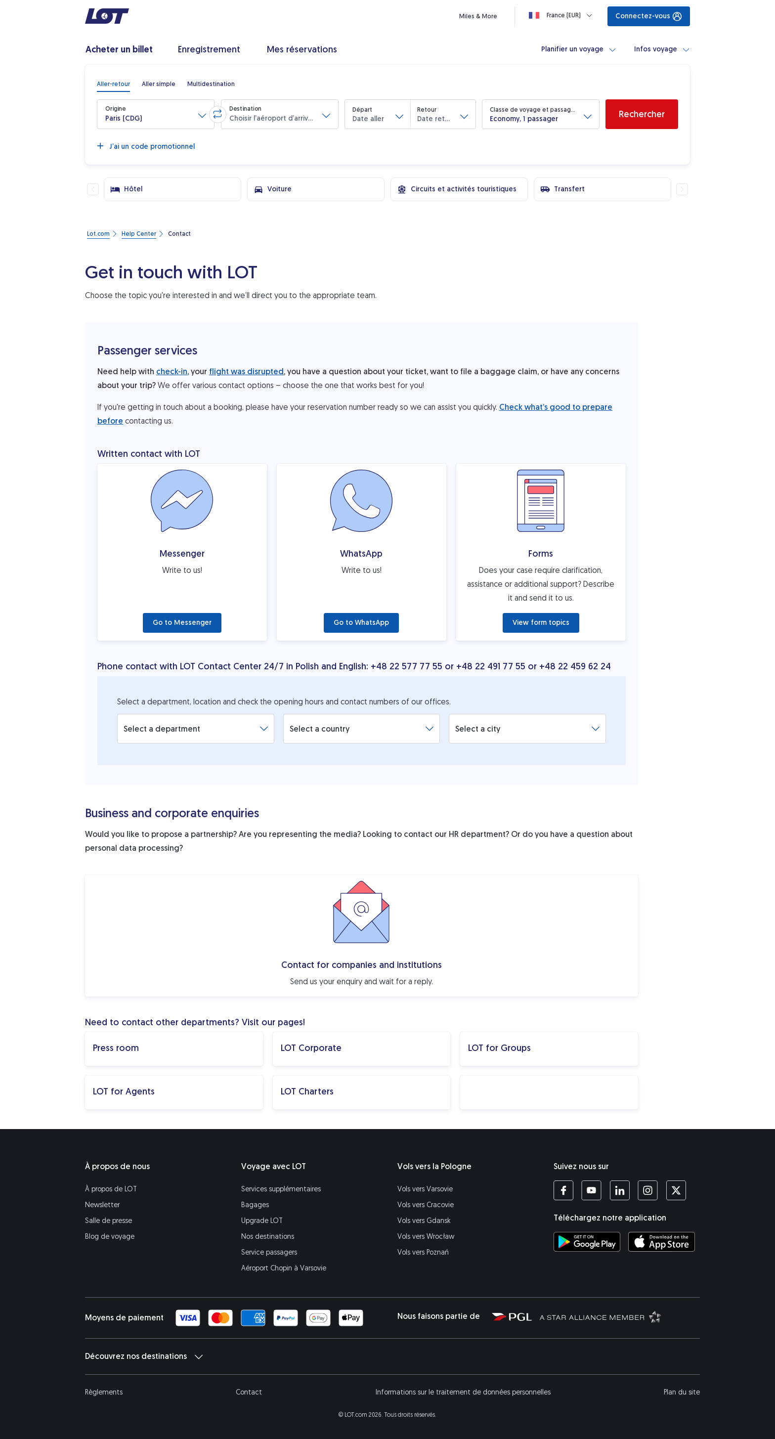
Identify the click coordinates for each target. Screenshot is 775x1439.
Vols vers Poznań (423, 1252)
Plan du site (682, 1392)
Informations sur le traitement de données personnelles (463, 1392)
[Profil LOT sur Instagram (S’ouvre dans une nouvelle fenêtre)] (648, 1190)
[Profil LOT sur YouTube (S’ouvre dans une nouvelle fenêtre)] (591, 1190)
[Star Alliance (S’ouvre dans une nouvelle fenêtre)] (600, 1316)
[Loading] (562, 15)
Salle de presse (108, 1221)
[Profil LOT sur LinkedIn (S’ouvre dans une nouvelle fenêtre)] (619, 1190)
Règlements (104, 1392)
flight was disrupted (246, 371)
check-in (171, 371)
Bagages (255, 1205)
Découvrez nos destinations (144, 1356)
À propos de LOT (111, 1189)
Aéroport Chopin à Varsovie (283, 1268)
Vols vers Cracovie (425, 1205)
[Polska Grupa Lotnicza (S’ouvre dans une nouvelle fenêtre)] (512, 1316)
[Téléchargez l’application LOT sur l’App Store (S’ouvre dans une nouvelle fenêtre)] (661, 1242)
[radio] (113, 84)
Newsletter (102, 1205)
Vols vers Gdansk (424, 1221)
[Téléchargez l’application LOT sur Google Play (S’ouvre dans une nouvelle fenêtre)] (587, 1242)
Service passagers (269, 1252)
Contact (249, 1392)
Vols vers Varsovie (425, 1189)
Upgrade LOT (262, 1221)
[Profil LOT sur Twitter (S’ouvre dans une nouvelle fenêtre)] (676, 1190)
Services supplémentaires (281, 1189)
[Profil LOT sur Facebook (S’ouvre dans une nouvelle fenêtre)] (563, 1190)
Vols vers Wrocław (425, 1236)
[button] (156, 114)
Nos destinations (267, 1236)
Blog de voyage (109, 1236)
